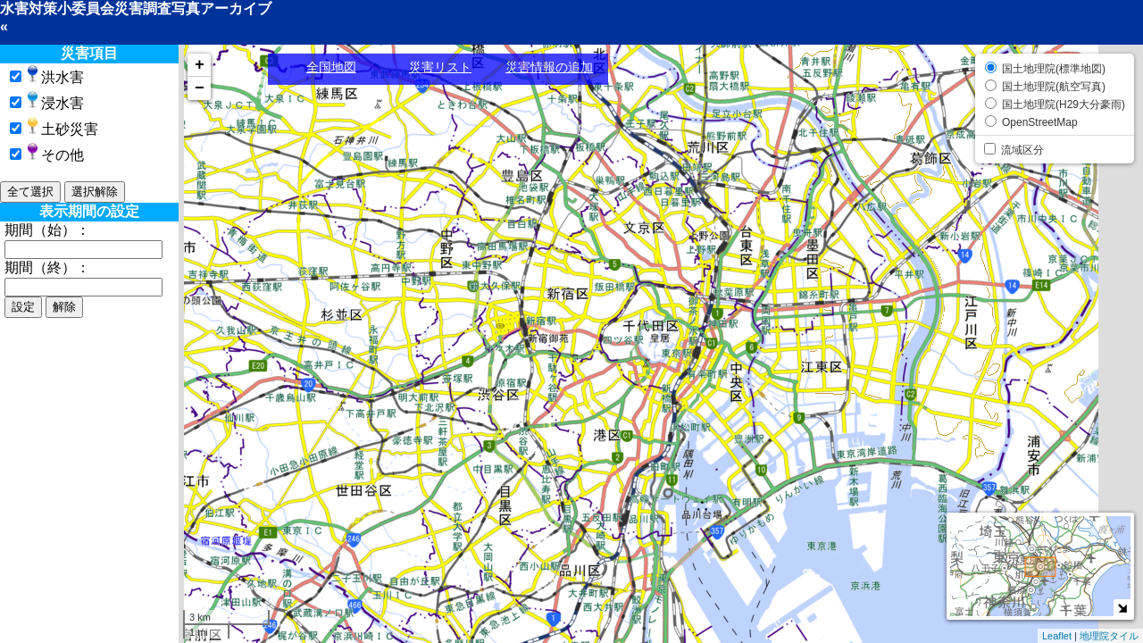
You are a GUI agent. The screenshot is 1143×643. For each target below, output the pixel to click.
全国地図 (331, 67)
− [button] (199, 88)
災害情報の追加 (549, 67)
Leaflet (1057, 635)
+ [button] (199, 65)
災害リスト (440, 67)
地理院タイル (1109, 635)
